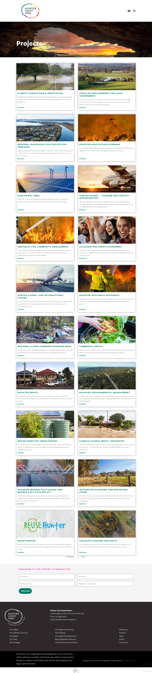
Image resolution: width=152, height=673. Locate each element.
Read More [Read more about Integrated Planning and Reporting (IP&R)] (82, 504)
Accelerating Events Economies (100, 246)
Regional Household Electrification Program (42, 145)
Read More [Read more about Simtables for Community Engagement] (21, 258)
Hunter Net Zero (29, 195)
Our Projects (60, 631)
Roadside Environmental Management (104, 392)
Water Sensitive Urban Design (37, 440)
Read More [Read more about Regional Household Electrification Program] (21, 159)
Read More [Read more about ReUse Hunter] (21, 552)
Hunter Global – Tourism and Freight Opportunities (104, 197)
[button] (129, 11)
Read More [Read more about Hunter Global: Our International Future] (21, 309)
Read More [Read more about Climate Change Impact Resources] (82, 453)
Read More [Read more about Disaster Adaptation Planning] (82, 159)
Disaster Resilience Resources (99, 295)
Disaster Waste (28, 392)
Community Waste (91, 346)
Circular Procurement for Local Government (101, 94)
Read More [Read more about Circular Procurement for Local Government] (82, 108)
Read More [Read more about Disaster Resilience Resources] (82, 309)
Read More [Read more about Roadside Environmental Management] (82, 404)
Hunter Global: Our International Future (41, 296)
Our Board (14, 634)
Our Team (13, 637)
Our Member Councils (19, 631)
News (121, 634)
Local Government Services (66, 641)
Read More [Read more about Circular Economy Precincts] (82, 552)
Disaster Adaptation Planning (99, 144)
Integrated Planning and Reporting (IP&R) (103, 491)
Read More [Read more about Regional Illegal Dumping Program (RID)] (21, 356)
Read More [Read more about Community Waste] (82, 356)
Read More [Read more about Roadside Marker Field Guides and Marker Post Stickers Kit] (21, 504)
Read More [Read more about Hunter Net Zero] (21, 210)
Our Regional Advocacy (64, 628)
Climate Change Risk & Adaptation (40, 93)
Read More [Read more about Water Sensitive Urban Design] (21, 453)
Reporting (123, 628)
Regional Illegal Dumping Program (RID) (44, 346)
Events (122, 637)
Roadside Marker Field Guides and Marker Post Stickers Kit (40, 491)
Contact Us (123, 641)
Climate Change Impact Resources (101, 440)
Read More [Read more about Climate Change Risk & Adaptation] (21, 108)
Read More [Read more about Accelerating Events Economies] (82, 258)
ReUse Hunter (27, 540)
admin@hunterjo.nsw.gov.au (65, 618)
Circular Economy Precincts (98, 540)
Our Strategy (15, 641)
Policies (122, 631)
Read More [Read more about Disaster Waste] (21, 404)
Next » (83, 556)
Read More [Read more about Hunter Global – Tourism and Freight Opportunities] (82, 210)
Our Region (14, 628)
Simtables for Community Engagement (43, 246)
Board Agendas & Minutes (65, 637)
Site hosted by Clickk (129, 659)
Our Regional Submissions (65, 634)
